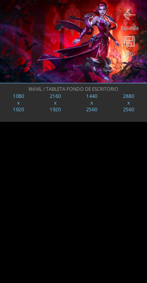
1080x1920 (18, 103)
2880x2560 (128, 103)
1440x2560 (91, 103)
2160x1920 (55, 103)
